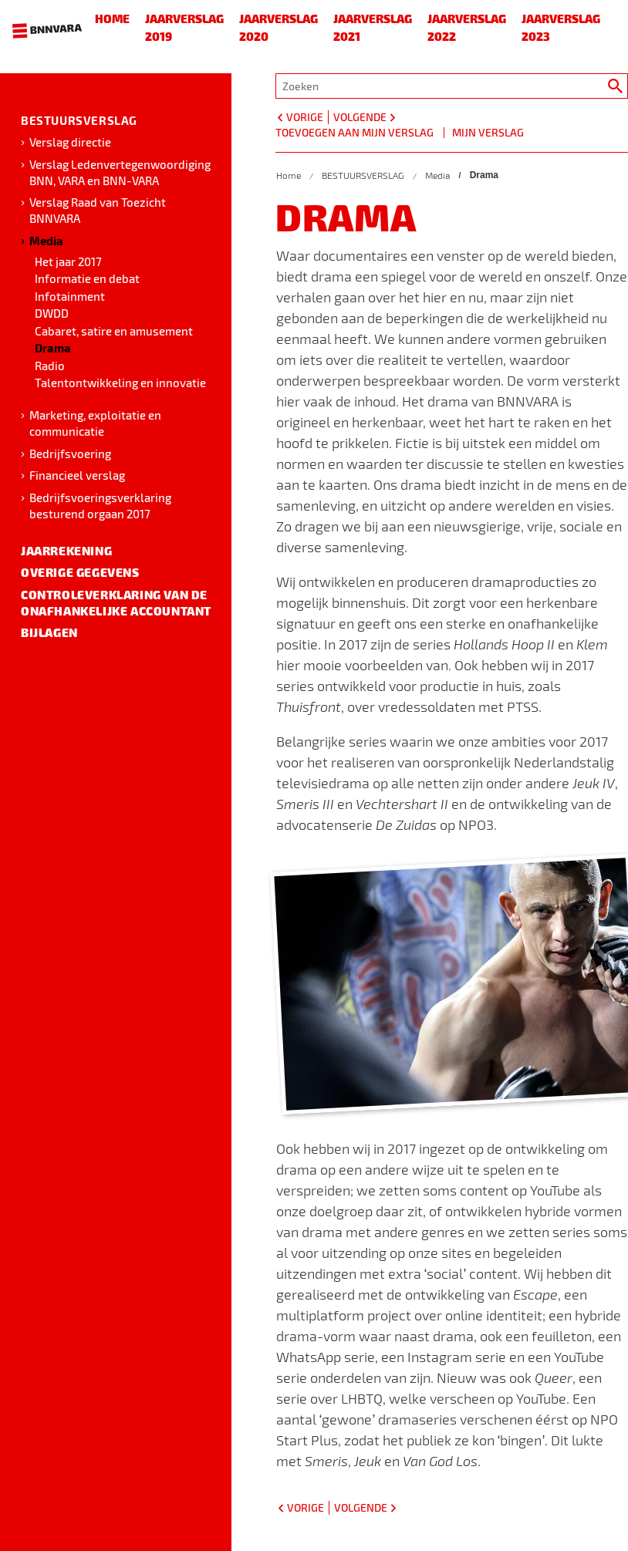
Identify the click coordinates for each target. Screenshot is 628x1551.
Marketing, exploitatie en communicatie (95, 423)
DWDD (52, 313)
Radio (50, 366)
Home (112, 18)
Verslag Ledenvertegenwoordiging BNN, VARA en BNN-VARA (120, 172)
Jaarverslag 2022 (466, 27)
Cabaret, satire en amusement (114, 331)
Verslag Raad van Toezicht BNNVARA (97, 210)
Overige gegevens (80, 572)
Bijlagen (49, 632)
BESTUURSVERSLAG (79, 120)
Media (46, 241)
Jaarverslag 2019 (184, 27)
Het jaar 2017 (68, 261)
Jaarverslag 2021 (372, 27)
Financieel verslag (77, 475)
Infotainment (70, 296)
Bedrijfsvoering (70, 453)
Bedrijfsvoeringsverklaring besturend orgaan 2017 (100, 506)
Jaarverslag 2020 (278, 27)
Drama (53, 348)
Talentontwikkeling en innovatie (120, 382)
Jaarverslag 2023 (561, 27)
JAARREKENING (66, 551)
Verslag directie (70, 142)
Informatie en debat (87, 278)
